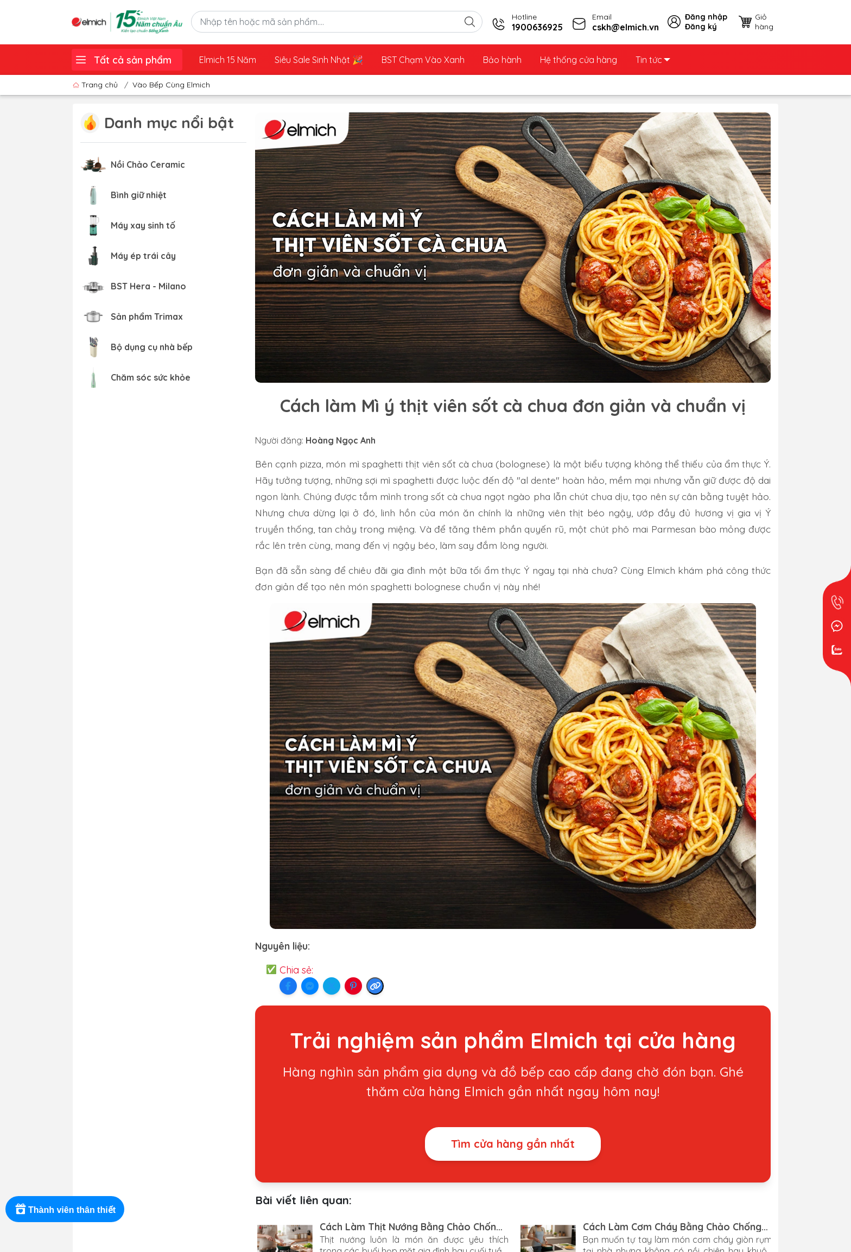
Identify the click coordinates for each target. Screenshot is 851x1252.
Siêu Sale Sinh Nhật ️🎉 (319, 59)
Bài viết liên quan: (303, 1200)
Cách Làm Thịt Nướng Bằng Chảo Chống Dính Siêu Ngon (411, 1226)
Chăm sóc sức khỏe (150, 377)
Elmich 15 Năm (227, 59)
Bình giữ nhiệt (139, 194)
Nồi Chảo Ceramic (148, 164)
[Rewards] (64, 1209)
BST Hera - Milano (148, 286)
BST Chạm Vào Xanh (423, 59)
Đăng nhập (706, 17)
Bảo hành (502, 59)
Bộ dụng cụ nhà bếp (152, 347)
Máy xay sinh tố (143, 225)
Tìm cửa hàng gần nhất (513, 1143)
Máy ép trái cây (143, 255)
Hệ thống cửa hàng (578, 59)
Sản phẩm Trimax (147, 316)
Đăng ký (701, 26)
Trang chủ (96, 85)
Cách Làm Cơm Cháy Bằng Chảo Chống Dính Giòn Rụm (672, 1226)
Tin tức (653, 59)
